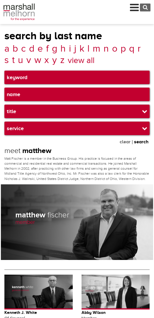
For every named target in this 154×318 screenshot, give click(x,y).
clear (125, 141)
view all (81, 60)
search (141, 141)
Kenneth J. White (20, 312)
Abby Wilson (94, 312)
